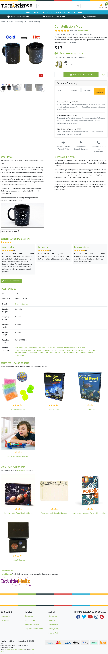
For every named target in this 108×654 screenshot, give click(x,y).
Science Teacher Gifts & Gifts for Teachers (78, 353)
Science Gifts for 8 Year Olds (85, 350)
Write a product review (11, 281)
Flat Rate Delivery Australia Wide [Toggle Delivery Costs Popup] (63, 145)
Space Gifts (51, 348)
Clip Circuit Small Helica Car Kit (18, 456)
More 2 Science (6, 574)
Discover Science (21, 304)
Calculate (99, 91)
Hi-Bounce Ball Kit (18, 409)
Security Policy (54, 633)
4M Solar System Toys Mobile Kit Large (18, 513)
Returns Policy (30, 620)
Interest (48, 12)
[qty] (62, 90)
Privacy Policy (54, 629)
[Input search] (56, 6)
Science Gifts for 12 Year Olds (50, 353)
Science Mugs (20, 355)
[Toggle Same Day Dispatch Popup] (54, 16)
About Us (52, 620)
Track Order (5, 620)
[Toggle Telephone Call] (90, 16)
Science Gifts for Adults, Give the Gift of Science (32, 350)
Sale (80, 12)
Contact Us (29, 616)
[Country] (74, 90)
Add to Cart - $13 (81, 74)
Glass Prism (18, 650)
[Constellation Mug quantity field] (58, 74)
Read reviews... (83, 31)
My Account (5, 616)
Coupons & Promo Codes (34, 629)
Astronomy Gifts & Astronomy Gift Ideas (30, 348)
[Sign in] (101, 6)
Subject (60, 12)
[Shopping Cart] (106, 6)
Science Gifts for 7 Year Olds (62, 350)
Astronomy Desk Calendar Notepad (54, 513)
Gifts (36, 12)
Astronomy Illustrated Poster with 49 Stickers (90, 513)
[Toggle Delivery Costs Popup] (18, 16)
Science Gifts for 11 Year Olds (26, 353)
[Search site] (78, 6)
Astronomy (21, 470)
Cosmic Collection (18, 560)
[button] (103, 74)
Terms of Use (53, 624)
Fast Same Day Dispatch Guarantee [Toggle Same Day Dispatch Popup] (81, 145)
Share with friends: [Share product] (10, 231)
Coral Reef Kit (90, 409)
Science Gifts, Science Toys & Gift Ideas (71, 348)
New (28, 12)
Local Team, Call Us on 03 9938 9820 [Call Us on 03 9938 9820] (98, 146)
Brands (71, 12)
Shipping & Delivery (32, 624)
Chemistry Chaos (54, 409)
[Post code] (87, 90)
